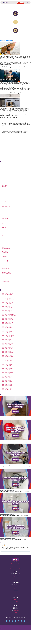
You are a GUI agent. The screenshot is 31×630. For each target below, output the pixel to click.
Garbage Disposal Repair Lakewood (7, 376)
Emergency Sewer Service (6, 191)
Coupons (19, 565)
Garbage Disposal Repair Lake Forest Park (8, 328)
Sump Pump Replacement (6, 263)
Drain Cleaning (4, 186)
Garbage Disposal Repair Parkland (7, 380)
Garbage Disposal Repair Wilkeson (7, 392)
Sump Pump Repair (5, 261)
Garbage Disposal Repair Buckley (7, 363)
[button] (27, 3)
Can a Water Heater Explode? (6, 465)
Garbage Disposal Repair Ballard (6, 298)
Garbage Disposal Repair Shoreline (7, 351)
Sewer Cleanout (4, 249)
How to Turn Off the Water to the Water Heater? (10, 417)
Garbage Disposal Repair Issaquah (7, 323)
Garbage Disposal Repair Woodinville (7, 359)
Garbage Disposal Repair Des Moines (7, 311)
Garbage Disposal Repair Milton (6, 377)
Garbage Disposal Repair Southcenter (7, 353)
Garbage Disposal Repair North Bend (7, 336)
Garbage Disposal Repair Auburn (7, 297)
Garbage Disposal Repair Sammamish (7, 347)
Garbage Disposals (4, 208)
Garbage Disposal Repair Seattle (6, 349)
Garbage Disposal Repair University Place (8, 390)
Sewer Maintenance (5, 252)
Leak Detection (4, 230)
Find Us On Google (15, 578)
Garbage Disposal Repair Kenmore (7, 324)
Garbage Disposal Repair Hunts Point (7, 322)
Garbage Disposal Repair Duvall (6, 312)
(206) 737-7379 (16, 576)
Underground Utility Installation (7, 273)
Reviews (20, 566)
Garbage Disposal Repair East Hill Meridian (8, 314)
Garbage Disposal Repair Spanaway (7, 385)
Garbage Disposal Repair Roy (6, 382)
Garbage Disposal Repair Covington (7, 310)
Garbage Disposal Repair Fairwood (7, 318)
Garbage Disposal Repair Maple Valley (7, 330)
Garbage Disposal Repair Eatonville (7, 367)
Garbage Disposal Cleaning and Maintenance (8, 205)
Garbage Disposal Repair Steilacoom (7, 386)
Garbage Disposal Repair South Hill (7, 384)
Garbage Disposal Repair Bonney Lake (7, 361)
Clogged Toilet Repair (5, 179)
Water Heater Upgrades (5, 281)
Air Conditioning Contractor (6, 166)
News (11, 565)
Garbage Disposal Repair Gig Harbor (7, 373)
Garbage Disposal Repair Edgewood (7, 368)
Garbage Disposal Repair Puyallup (7, 381)
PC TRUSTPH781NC (18, 37)
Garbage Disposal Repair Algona (6, 295)
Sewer (3, 247)
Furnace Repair (4, 201)
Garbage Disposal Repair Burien (6, 306)
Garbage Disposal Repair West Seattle (7, 293)
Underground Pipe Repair (6, 272)
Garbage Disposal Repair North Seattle (7, 338)
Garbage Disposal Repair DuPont (7, 365)
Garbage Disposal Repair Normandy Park (8, 335)
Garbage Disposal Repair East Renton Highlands (9, 315)
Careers (20, 568)
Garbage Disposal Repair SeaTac (7, 348)
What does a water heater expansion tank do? (9, 441)
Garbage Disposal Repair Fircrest (7, 371)
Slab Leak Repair (4, 256)
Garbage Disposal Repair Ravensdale (7, 343)
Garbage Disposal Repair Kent (6, 291)
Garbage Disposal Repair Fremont (7, 320)
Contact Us (19, 563)
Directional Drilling (4, 185)
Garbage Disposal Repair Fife (6, 369)
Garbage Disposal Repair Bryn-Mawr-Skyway (8, 305)
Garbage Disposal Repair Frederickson (7, 372)
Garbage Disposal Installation (6, 206)
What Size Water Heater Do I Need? (7, 514)
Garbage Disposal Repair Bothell (6, 303)
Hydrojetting (4, 227)
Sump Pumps (4, 264)
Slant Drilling (4, 257)
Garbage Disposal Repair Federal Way (7, 319)
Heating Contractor (5, 218)
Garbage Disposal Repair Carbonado (7, 364)
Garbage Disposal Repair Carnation (7, 307)
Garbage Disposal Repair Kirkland (7, 327)
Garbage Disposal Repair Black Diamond (8, 302)
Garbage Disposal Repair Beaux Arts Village (8, 299)
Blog (11, 563)
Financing (11, 566)
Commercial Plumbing (5, 183)
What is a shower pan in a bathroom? (8, 538)
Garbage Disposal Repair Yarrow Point (7, 360)
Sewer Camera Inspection (6, 248)
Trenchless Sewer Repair (5, 268)
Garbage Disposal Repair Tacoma (7, 389)
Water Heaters (4, 282)
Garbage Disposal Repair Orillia (6, 339)
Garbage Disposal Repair (5, 207)
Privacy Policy (11, 568)
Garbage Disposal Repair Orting (6, 378)
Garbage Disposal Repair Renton (7, 294)
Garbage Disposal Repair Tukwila (7, 355)
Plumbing (3, 235)
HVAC (3, 223)
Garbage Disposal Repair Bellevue (7, 301)
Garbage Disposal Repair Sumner (7, 388)
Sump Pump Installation (5, 260)
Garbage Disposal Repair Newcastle (7, 334)
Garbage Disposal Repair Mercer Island (7, 332)
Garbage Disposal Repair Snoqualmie (7, 352)
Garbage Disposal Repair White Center (7, 357)
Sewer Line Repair (4, 251)
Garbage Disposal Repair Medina (7, 331)
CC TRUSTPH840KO (8, 37)
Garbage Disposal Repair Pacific (7, 340)
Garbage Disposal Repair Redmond (7, 344)
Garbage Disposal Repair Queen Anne (7, 342)
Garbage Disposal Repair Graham (7, 374)
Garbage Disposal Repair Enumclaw (7, 316)
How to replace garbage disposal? (7, 490)
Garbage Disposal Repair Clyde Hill (7, 309)
